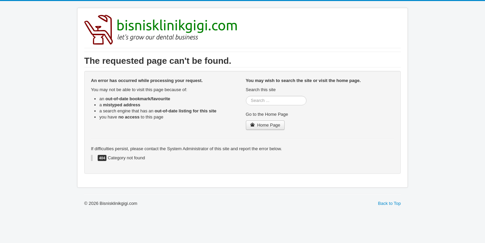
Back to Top (389, 203)
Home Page (265, 125)
